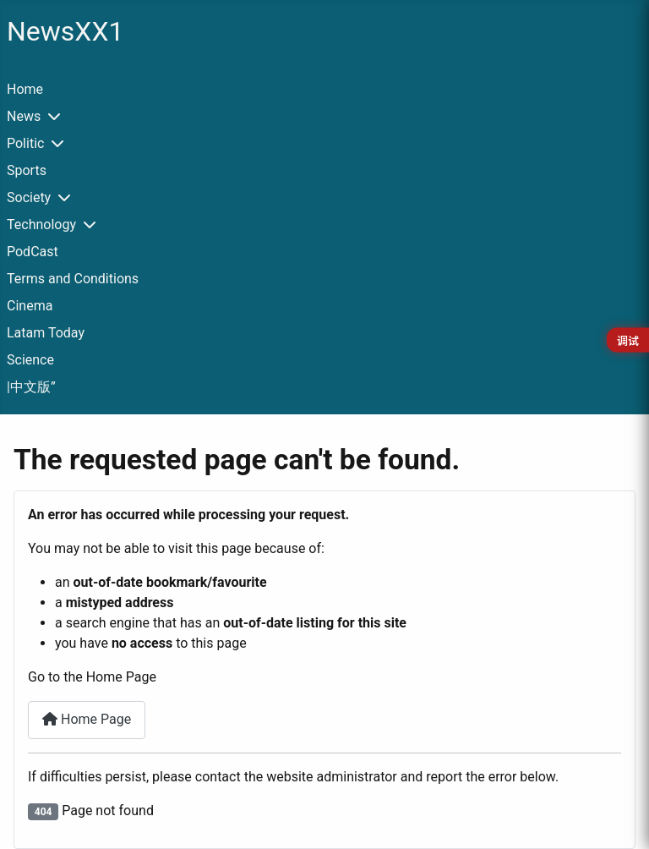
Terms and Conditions (73, 279)
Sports (26, 170)
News (24, 116)
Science (30, 360)
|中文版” (31, 387)
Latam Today (46, 333)
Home (25, 89)
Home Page (86, 719)
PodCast (32, 252)
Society (29, 197)
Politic (25, 143)
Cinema (29, 306)
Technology (41, 224)
